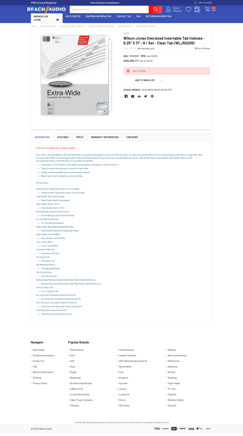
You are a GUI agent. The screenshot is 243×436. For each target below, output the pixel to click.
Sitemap (37, 380)
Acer (72, 358)
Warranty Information (105, 140)
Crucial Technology (79, 397)
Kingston (123, 380)
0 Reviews (132, 140)
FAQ (138, 19)
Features (62, 140)
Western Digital (175, 402)
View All (172, 408)
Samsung (172, 369)
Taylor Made (174, 385)
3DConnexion (77, 352)
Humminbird (125, 369)
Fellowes (74, 408)
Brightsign (75, 380)
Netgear (172, 352)
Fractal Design (126, 352)
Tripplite (172, 397)
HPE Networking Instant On (133, 363)
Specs (79, 140)
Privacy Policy (40, 385)
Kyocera (123, 385)
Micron (122, 402)
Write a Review (202, 51)
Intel (121, 374)
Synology (172, 380)
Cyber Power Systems (81, 402)
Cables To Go (76, 391)
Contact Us (124, 19)
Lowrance (124, 397)
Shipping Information (98, 19)
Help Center (72, 19)
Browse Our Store (41, 21)
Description (42, 140)
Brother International (81, 385)
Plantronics (174, 363)
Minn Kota (124, 408)
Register (174, 12)
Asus (72, 369)
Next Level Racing (177, 358)
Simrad (171, 374)
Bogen (73, 374)
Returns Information (158, 19)
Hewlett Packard (127, 358)
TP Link (172, 391)
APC (72, 363)
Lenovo (123, 391)
